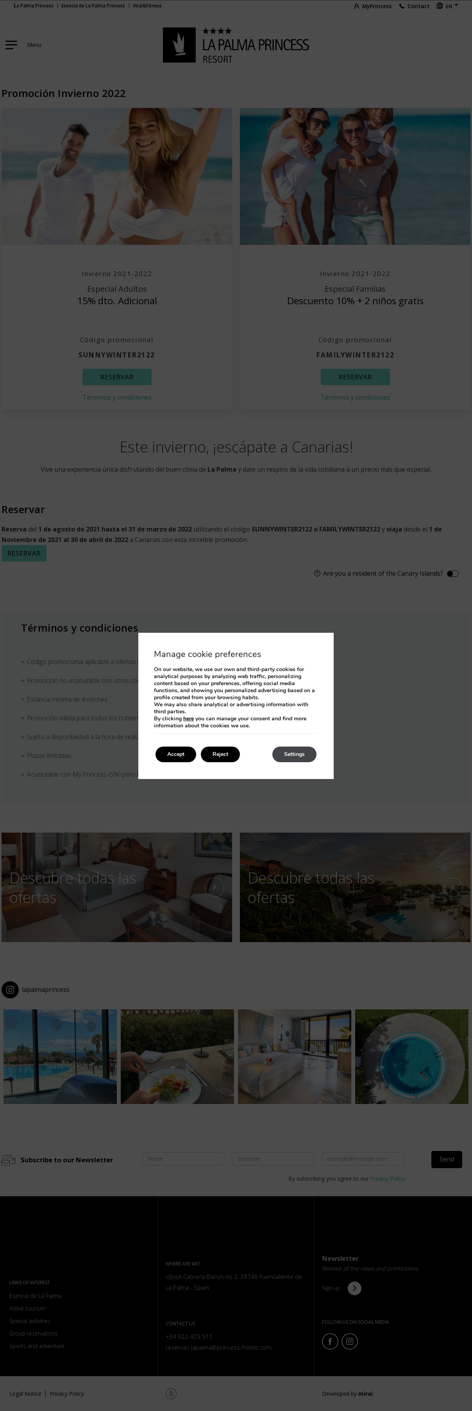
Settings (294, 754)
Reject (220, 754)
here (188, 718)
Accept (175, 754)
